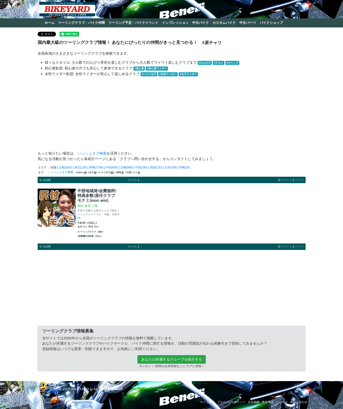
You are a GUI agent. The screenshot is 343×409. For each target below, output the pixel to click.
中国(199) (141, 167)
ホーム (50, 23)
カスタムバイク (224, 23)
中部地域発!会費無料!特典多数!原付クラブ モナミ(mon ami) (96, 195)
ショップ (282, 402)
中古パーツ (247, 23)
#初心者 (139, 68)
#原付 (100, 232)
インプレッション (175, 23)
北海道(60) (65, 167)
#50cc (98, 236)
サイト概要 (207, 402)
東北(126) (81, 167)
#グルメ (218, 62)
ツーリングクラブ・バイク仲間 (81, 23)
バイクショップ (271, 23)
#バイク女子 (149, 74)
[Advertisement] (172, 113)
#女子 (92, 172)
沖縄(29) (184, 167)
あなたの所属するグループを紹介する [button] (171, 359)
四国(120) (156, 167)
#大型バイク (133, 172)
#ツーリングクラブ (86, 232)
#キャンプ (232, 62)
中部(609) (112, 167)
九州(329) (170, 167)
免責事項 (267, 402)
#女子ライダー (188, 74)
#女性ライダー (168, 74)
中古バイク (200, 23)
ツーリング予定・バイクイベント (133, 23)
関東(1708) (96, 167)
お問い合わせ (298, 402)
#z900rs (81, 172)
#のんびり (205, 62)
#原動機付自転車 (85, 236)
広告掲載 (253, 402)
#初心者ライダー (157, 68)
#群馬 (120, 172)
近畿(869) (126, 167)
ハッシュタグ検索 (92, 153)
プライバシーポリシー (231, 402)
